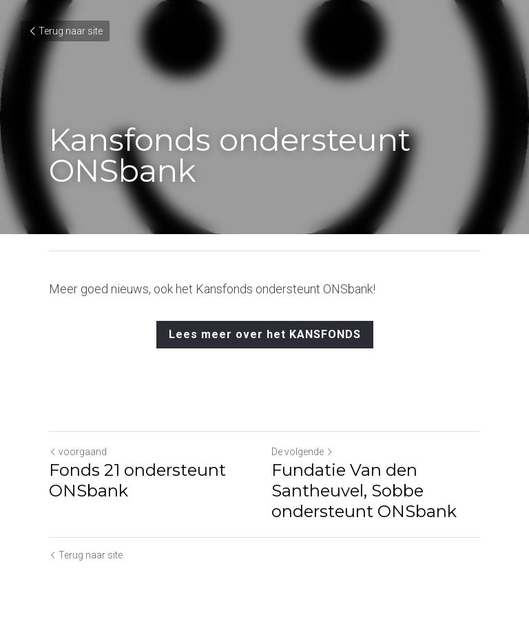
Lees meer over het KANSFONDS (265, 334)
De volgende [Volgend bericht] (302, 451)
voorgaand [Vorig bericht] (78, 451)
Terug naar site (65, 30)
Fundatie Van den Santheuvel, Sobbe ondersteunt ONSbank (364, 490)
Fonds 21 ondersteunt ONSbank (137, 480)
